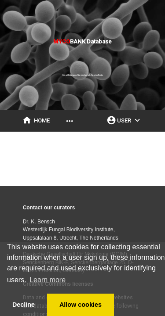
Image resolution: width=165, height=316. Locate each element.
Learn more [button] (47, 280)
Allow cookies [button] (80, 304)
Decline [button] (23, 304)
